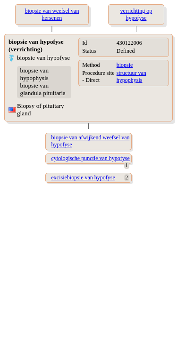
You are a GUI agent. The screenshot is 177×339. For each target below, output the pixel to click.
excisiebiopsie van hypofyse (83, 177)
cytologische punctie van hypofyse (90, 158)
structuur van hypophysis (131, 76)
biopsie (125, 65)
